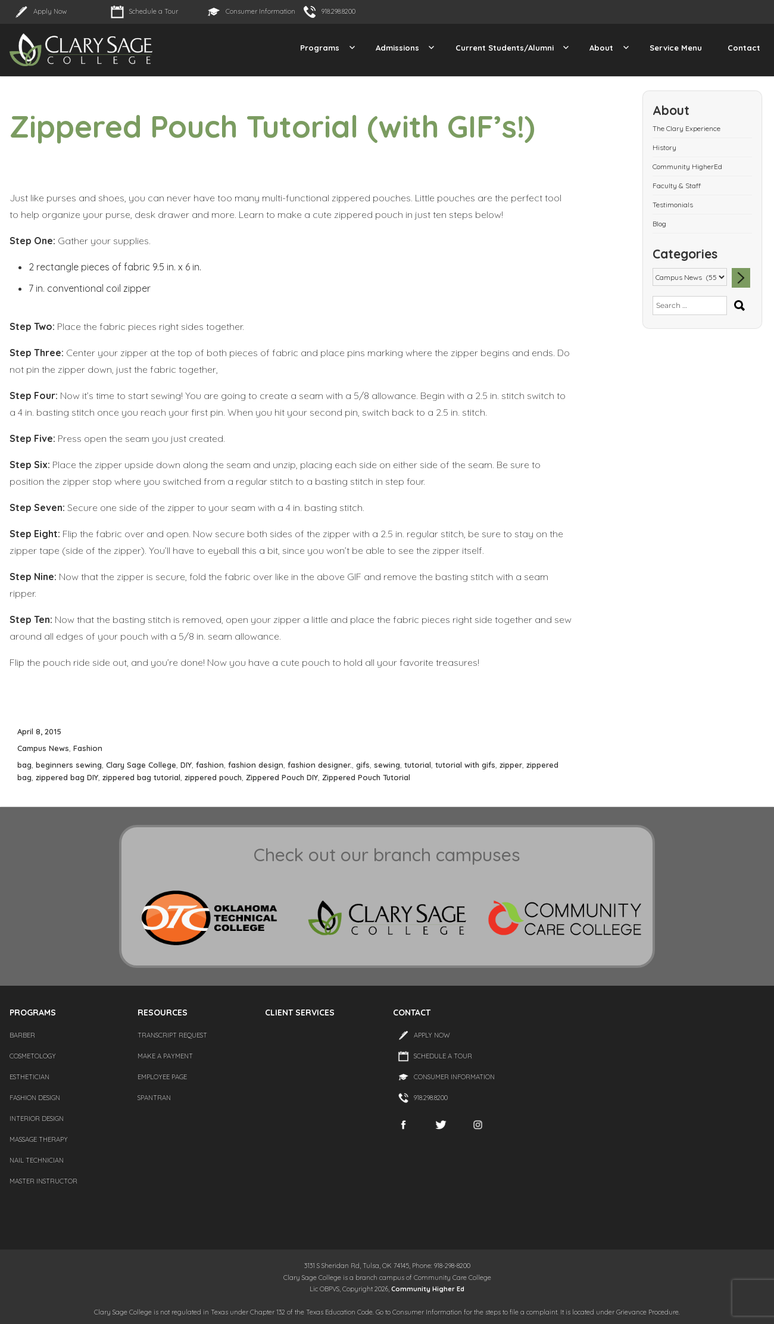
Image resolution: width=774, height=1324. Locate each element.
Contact (744, 47)
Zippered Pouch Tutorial (366, 777)
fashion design (255, 765)
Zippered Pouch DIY (282, 777)
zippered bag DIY (67, 777)
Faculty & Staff (677, 185)
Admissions (397, 47)
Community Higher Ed (427, 1289)
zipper (511, 765)
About (601, 47)
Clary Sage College (141, 765)
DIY (186, 765)
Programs (319, 47)
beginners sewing (69, 765)
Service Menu (676, 47)
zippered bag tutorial (141, 777)
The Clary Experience (686, 128)
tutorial (417, 765)
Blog (659, 223)
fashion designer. (320, 765)
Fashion (87, 748)
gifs (363, 765)
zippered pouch (213, 777)
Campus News (43, 748)
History (664, 147)
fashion (210, 765)
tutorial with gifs (465, 765)
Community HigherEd (687, 166)
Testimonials (673, 204)
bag (24, 765)
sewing (387, 765)
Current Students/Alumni (504, 47)
